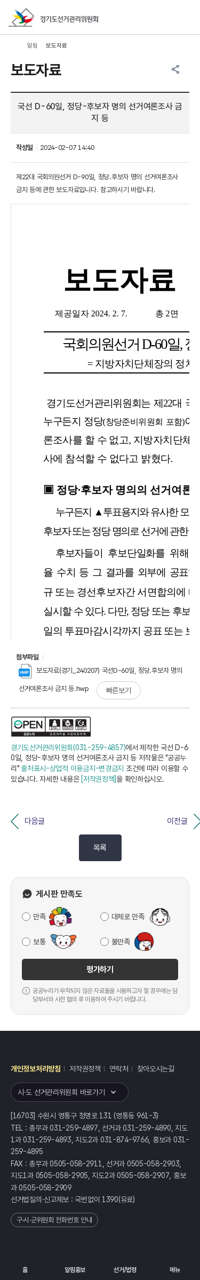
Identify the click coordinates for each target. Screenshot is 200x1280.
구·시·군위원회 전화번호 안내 (54, 1220)
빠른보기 (118, 690)
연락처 (118, 1068)
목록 (100, 848)
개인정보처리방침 (36, 1068)
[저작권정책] (98, 779)
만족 (39, 916)
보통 (39, 941)
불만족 (120, 941)
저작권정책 (85, 1068)
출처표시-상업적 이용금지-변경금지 (72, 768)
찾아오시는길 (155, 1068)
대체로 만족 (128, 916)
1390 (110, 1199)
